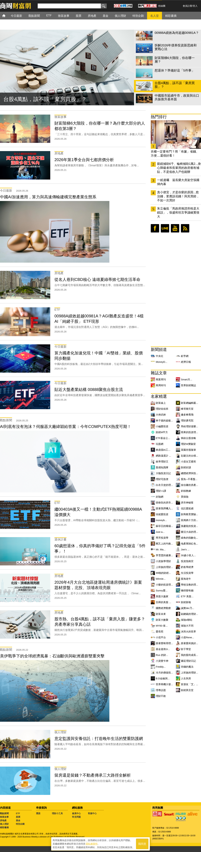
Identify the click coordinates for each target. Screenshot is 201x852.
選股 (38, 813)
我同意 (142, 843)
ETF (18, 813)
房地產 (3, 820)
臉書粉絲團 (155, 228)
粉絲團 (161, 6)
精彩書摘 (4, 827)
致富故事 (4, 817)
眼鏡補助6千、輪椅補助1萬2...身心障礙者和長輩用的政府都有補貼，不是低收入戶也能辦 (179, 168)
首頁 (7, 15)
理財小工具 (57, 813)
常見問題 (76, 817)
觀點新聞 (4, 813)
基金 (18, 820)
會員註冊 (187, 6)
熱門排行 (159, 117)
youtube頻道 (175, 228)
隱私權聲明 (91, 843)
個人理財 (4, 824)
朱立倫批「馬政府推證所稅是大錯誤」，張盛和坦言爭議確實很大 (178, 212)
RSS (185, 228)
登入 (195, 6)
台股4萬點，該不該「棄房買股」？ (45, 99)
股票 (18, 817)
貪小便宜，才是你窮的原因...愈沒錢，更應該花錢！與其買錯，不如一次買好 (178, 196)
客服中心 (92, 813)
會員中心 (76, 813)
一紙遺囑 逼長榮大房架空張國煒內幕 (178, 182)
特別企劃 (20, 824)
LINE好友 (165, 228)
